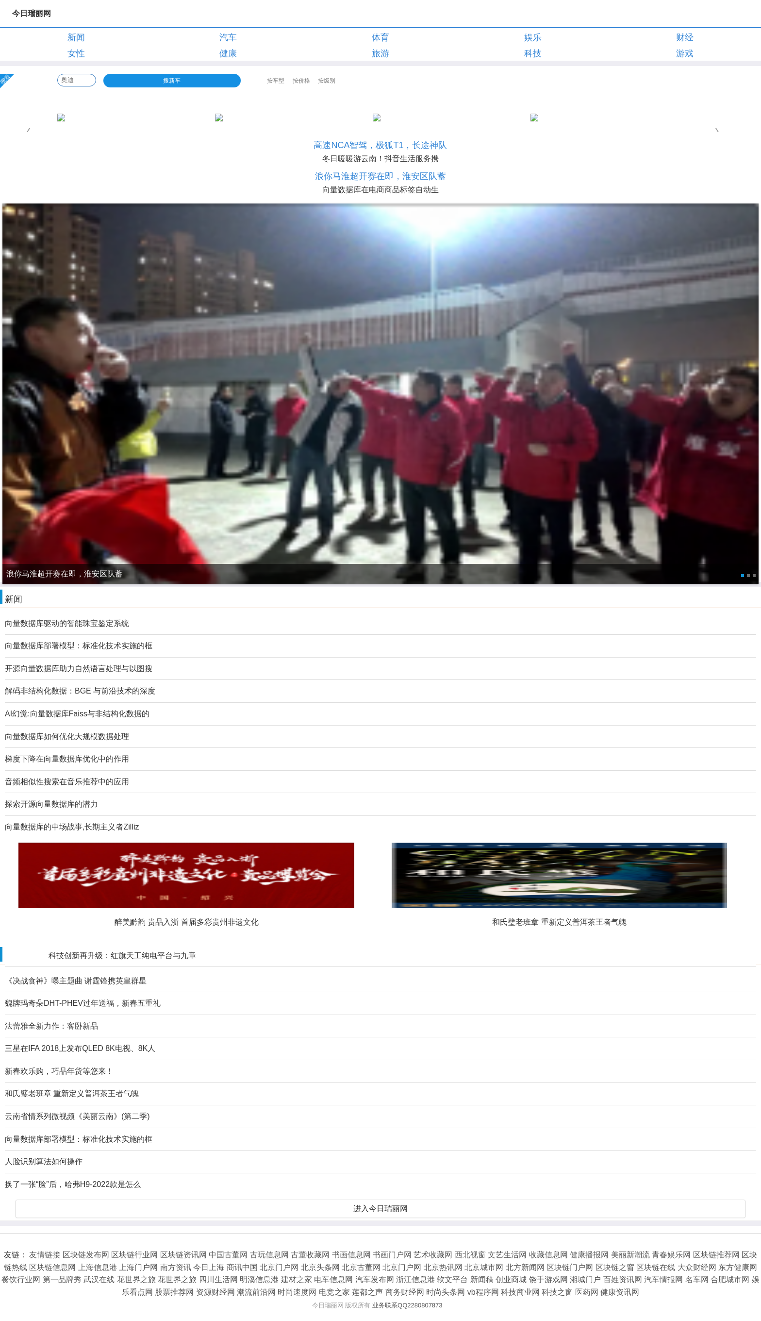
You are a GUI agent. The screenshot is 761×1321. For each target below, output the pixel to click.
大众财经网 (697, 1267)
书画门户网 (392, 1255)
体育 (380, 37)
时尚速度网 (297, 1292)
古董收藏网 (310, 1255)
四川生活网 (218, 1279)
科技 (533, 53)
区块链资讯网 (183, 1255)
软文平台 (452, 1279)
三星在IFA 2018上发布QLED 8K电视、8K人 (80, 1048)
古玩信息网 (269, 1255)
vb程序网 (483, 1292)
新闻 (76, 37)
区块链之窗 (615, 1267)
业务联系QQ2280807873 (407, 1305)
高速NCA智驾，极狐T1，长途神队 (380, 145)
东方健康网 (737, 1267)
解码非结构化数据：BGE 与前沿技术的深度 (80, 691)
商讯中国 (242, 1267)
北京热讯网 (443, 1267)
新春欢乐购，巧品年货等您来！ (59, 1071)
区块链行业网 (134, 1255)
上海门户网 (138, 1267)
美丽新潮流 (630, 1255)
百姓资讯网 (622, 1279)
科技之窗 (557, 1292)
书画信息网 (351, 1255)
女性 (76, 53)
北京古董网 (361, 1267)
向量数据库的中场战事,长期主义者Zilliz (72, 827)
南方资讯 (175, 1267)
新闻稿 (482, 1279)
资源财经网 (215, 1292)
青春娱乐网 (671, 1255)
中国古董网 (228, 1255)
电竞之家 (334, 1292)
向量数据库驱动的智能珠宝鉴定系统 (67, 623)
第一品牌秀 (62, 1279)
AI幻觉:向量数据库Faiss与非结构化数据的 (77, 714)
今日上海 (208, 1267)
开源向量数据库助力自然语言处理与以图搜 (78, 668)
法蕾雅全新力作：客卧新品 (51, 1026)
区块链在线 (655, 1267)
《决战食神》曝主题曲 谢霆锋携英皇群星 (76, 981)
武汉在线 (99, 1279)
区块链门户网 (569, 1267)
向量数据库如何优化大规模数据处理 (67, 736)
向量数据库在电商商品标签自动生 (380, 190)
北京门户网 (279, 1267)
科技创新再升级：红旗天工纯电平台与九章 (122, 955)
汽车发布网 (374, 1279)
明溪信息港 (259, 1279)
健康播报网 (589, 1255)
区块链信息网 (52, 1267)
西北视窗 (470, 1255)
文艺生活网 (507, 1255)
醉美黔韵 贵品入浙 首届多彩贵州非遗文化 (187, 922)
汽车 (228, 37)
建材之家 (296, 1279)
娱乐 (533, 37)
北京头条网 (320, 1267)
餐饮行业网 (20, 1279)
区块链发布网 (86, 1255)
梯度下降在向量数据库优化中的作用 (67, 759)
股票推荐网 (174, 1292)
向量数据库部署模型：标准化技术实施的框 (78, 646)
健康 (228, 53)
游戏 (685, 53)
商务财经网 (404, 1292)
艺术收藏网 (433, 1255)
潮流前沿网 (256, 1292)
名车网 (697, 1279)
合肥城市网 (730, 1279)
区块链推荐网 (716, 1255)
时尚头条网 (445, 1292)
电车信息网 (333, 1279)
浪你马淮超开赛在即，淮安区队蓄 (380, 176)
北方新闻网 (525, 1267)
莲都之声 (367, 1292)
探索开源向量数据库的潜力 (51, 804)
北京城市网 (483, 1267)
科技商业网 (520, 1292)
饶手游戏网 (548, 1279)
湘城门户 (585, 1279)
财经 (685, 37)
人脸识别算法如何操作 (44, 1161)
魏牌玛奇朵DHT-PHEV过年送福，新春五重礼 (83, 1003)
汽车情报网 (663, 1279)
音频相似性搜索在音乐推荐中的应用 (67, 782)
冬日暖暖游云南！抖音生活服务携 (380, 158)
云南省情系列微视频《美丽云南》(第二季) (77, 1116)
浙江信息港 (415, 1279)
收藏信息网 (548, 1255)
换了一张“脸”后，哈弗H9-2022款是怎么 (73, 1184)
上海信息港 (97, 1267)
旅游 (380, 53)
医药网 (586, 1292)
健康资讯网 (619, 1292)
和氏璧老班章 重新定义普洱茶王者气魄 (559, 922)
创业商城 (511, 1279)
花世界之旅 (136, 1279)
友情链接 (44, 1255)
